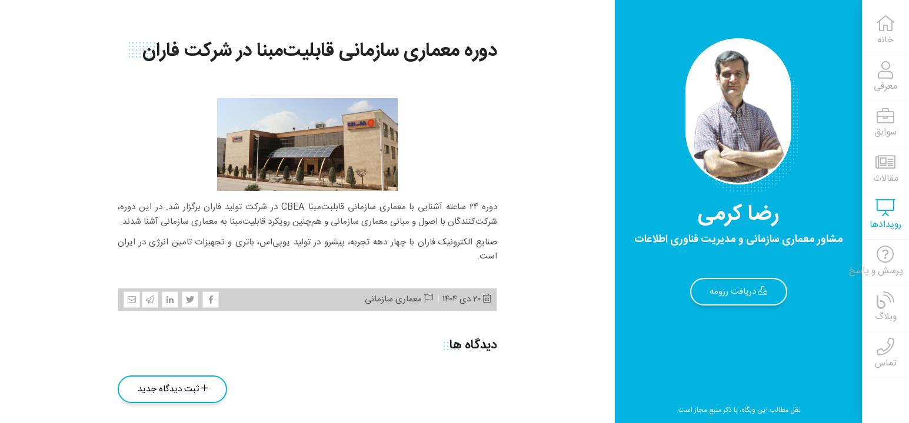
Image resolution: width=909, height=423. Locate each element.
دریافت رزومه (738, 291)
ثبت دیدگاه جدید (173, 389)
